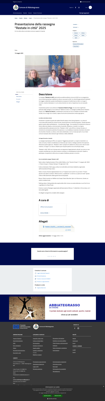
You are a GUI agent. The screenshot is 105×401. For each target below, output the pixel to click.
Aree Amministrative (18, 341)
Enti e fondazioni (17, 346)
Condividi (76, 24)
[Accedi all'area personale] (85, 1)
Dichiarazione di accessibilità (59, 369)
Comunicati (75, 341)
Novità (20, 18)
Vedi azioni (76, 27)
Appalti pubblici (36, 348)
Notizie (25, 18)
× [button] (103, 386)
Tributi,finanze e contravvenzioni (60, 343)
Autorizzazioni (56, 350)
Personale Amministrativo (19, 350)
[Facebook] (75, 7)
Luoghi (74, 350)
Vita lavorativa (36, 343)
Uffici (14, 343)
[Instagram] (78, 7)
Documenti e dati (17, 353)
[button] (52, 398)
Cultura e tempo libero (38, 341)
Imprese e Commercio (38, 346)
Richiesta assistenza (37, 369)
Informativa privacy (57, 364)
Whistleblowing (56, 371)
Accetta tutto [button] (47, 395)
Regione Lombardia (17, 2)
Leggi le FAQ (36, 366)
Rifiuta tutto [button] (58, 395)
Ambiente (55, 345)
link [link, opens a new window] (65, 393)
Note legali (55, 366)
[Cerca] (90, 7)
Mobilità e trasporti (37, 355)
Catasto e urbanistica (38, 350)
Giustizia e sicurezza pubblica (59, 341)
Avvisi (74, 343)
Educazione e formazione (58, 338)
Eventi (74, 352)
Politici (14, 348)
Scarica (68, 230)
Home (16, 18)
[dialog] (52, 393)
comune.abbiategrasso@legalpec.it (21, 379)
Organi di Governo (17, 338)
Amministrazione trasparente (59, 362)
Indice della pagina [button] (20, 92)
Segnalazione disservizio (38, 364)
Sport (30, 18)
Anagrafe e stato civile (38, 338)
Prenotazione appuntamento (39, 362)
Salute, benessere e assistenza (60, 348)
